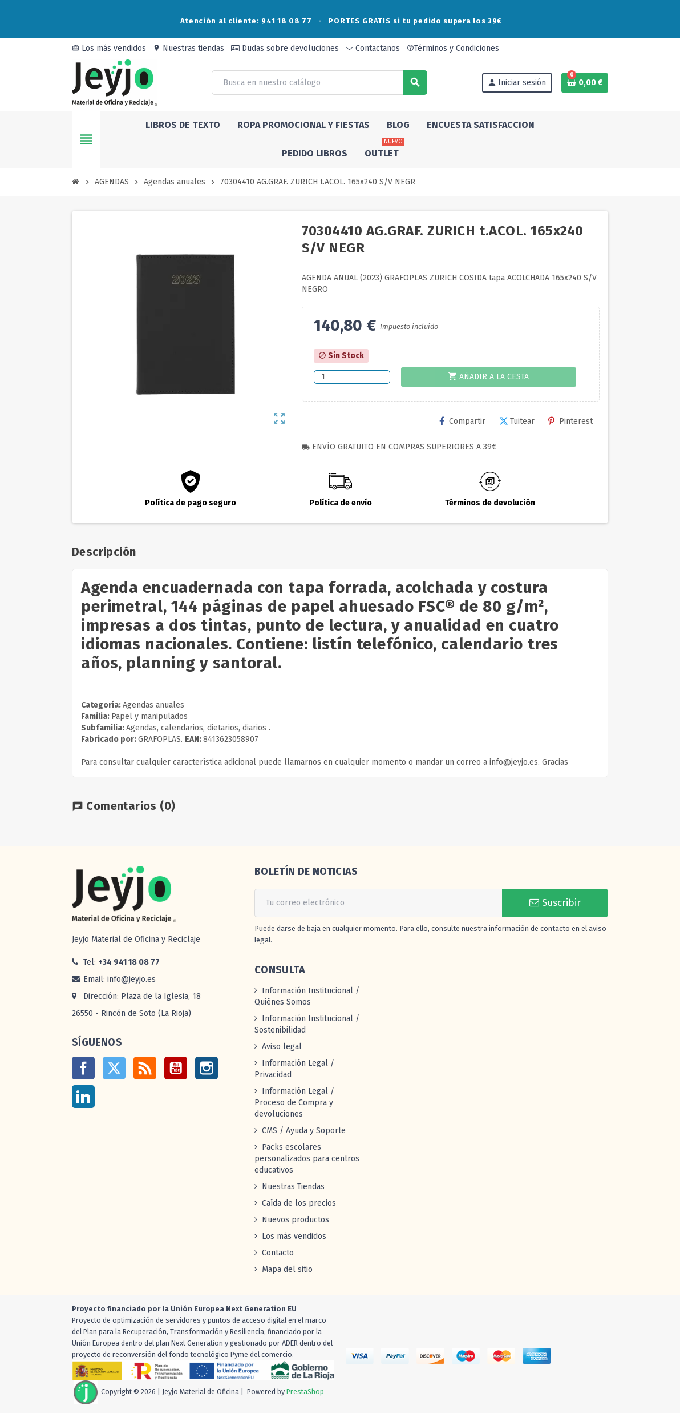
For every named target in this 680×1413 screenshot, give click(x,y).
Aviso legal (282, 1046)
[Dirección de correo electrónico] (378, 903)
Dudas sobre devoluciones (285, 48)
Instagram (206, 1068)
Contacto (278, 1253)
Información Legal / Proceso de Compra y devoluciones (294, 1102)
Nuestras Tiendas (293, 1186)
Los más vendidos (109, 48)
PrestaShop (305, 1392)
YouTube (175, 1068)
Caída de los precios (299, 1203)
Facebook (83, 1068)
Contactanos (373, 48)
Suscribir (555, 903)
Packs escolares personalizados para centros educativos (306, 1158)
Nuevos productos (295, 1220)
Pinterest (570, 421)
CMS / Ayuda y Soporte (304, 1130)
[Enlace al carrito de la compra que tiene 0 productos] (584, 83)
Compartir (462, 421)
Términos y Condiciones (453, 48)
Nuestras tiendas (188, 48)
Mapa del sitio (287, 1269)
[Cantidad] (352, 377)
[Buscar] (319, 82)
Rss (144, 1068)
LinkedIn (83, 1096)
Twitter (114, 1068)
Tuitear (517, 421)
